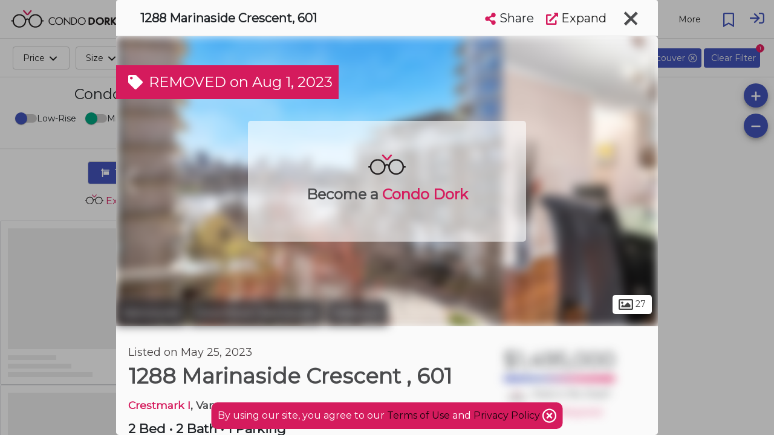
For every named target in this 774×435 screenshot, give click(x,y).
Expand (576, 18)
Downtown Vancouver (256, 313)
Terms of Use (418, 415)
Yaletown (357, 313)
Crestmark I (159, 405)
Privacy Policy (507, 415)
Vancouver (151, 313)
